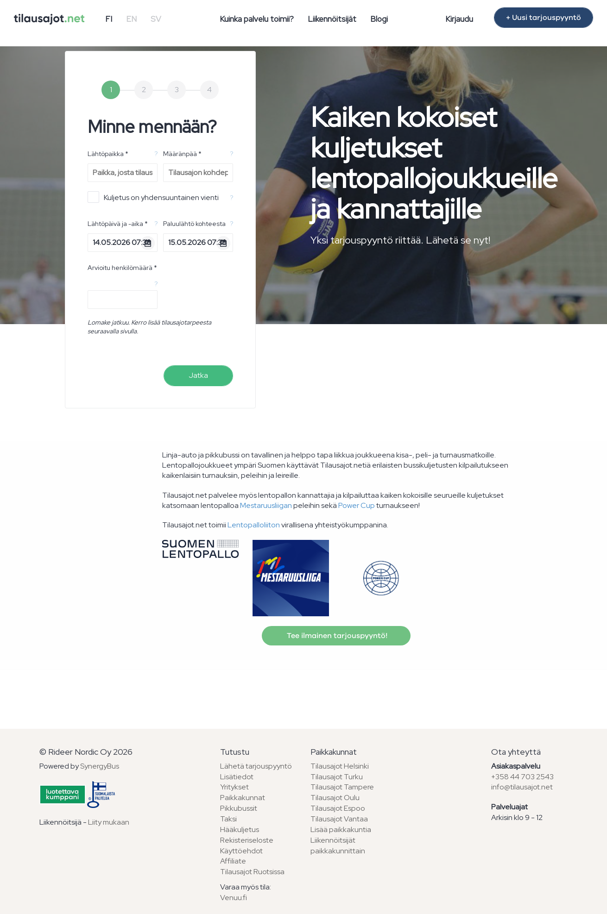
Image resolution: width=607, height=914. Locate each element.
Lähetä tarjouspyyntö (256, 766)
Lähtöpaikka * (108, 154)
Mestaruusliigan (266, 505)
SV (156, 19)
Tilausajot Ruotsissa (252, 871)
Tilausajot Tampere (342, 787)
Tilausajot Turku (336, 777)
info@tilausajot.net (522, 787)
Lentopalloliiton (254, 525)
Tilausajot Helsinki (339, 766)
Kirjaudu (459, 19)
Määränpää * (182, 154)
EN (131, 19)
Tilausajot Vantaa (339, 819)
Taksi (228, 819)
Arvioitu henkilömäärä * (122, 267)
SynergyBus (99, 766)
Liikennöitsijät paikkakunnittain (337, 845)
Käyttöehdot (241, 851)
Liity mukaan (108, 822)
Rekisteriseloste (246, 840)
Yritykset (234, 787)
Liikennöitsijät (332, 19)
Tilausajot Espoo (337, 808)
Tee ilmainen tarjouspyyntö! (336, 636)
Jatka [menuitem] (198, 375)
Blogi (379, 19)
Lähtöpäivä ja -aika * (118, 223)
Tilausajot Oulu (335, 797)
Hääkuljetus (239, 829)
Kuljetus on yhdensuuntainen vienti (153, 197)
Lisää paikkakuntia (340, 829)
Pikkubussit (238, 808)
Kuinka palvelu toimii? (257, 19)
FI (108, 19)
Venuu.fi (233, 897)
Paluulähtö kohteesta (194, 223)
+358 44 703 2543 (522, 777)
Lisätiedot (236, 777)
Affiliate (233, 861)
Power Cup (356, 505)
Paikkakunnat (242, 797)
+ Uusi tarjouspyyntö (543, 18)
